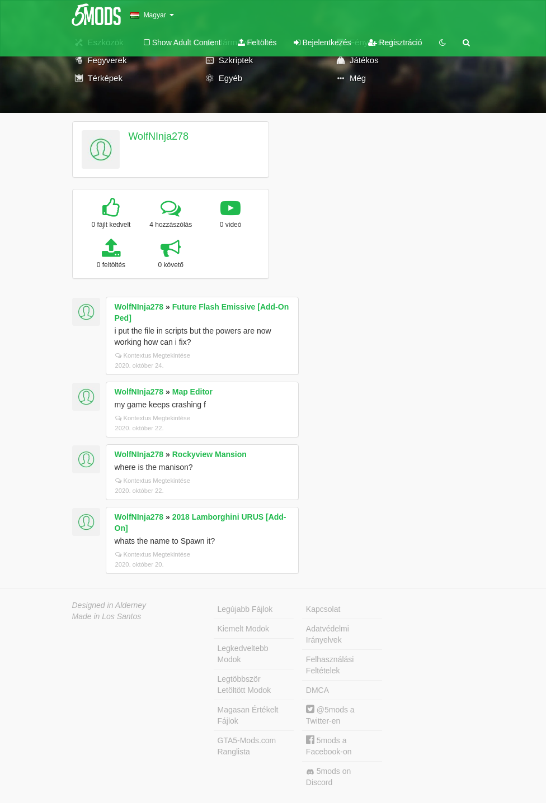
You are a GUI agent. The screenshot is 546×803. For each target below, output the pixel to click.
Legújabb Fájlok (245, 609)
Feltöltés (257, 42)
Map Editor (192, 391)
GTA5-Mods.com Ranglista (247, 746)
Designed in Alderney (109, 605)
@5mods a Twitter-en (330, 715)
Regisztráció (395, 42)
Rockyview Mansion (209, 454)
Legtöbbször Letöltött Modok (244, 684)
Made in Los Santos (107, 616)
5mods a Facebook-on (329, 745)
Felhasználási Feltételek (330, 665)
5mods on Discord (328, 777)
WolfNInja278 (158, 136)
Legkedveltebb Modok (243, 654)
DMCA (317, 690)
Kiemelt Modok (244, 628)
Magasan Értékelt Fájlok (248, 715)
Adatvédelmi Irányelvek (327, 634)
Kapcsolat (323, 609)
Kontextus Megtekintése (152, 355)
